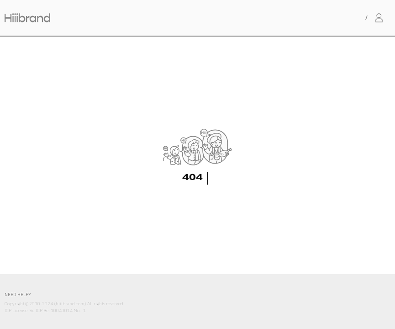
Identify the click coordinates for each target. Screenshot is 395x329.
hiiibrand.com (70, 304)
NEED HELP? (18, 294)
